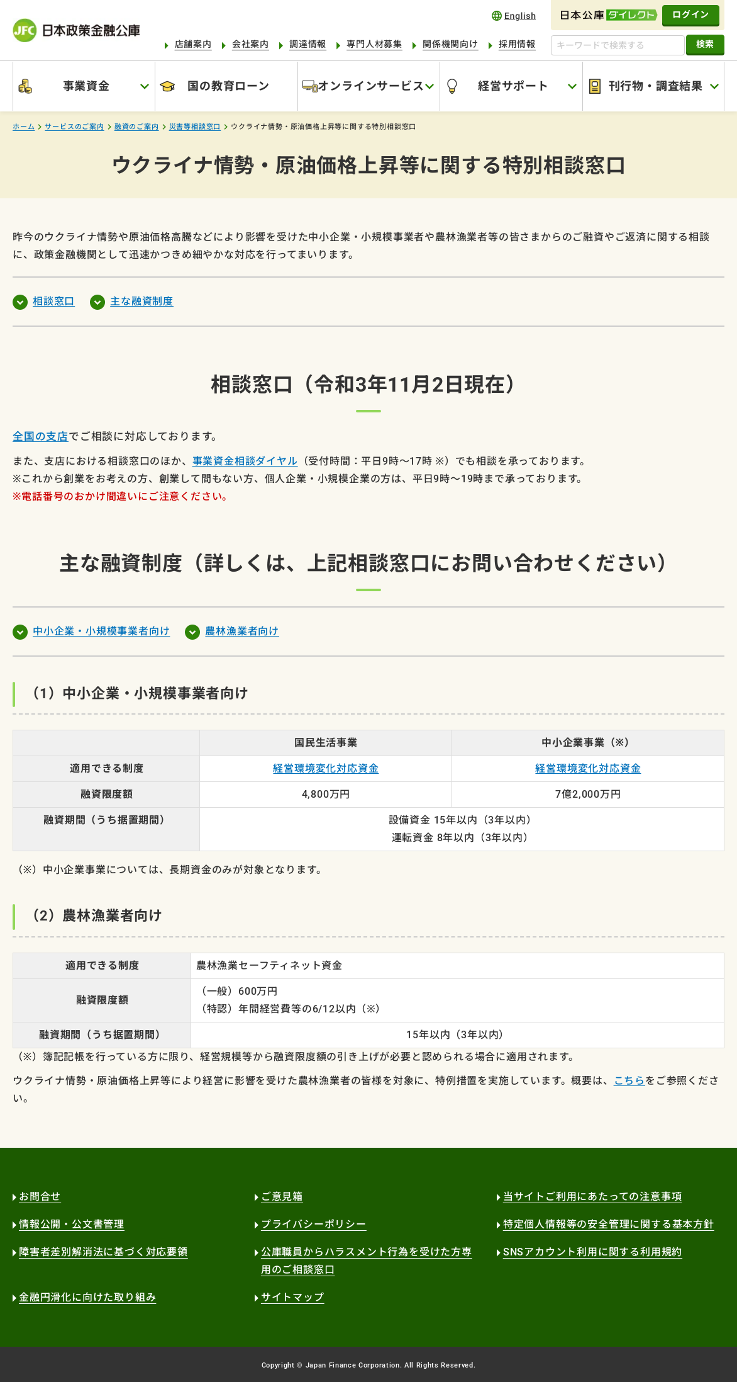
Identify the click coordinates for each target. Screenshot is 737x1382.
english (514, 15)
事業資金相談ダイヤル (245, 461)
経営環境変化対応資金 (326, 768)
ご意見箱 (282, 1197)
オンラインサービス (371, 86)
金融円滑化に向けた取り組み (87, 1297)
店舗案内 (193, 44)
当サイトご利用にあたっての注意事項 (592, 1197)
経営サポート (513, 86)
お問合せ (40, 1197)
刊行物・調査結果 (656, 86)
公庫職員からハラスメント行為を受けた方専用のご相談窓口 (366, 1261)
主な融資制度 (142, 301)
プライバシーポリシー (314, 1224)
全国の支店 (41, 436)
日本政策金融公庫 (76, 30)
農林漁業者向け (242, 631)
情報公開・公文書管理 (72, 1224)
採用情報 (517, 44)
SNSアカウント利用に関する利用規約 (592, 1252)
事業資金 (86, 86)
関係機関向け (451, 44)
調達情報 (307, 44)
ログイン (690, 14)
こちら (629, 1081)
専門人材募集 (374, 44)
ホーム (24, 127)
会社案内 (250, 44)
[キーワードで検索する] (618, 45)
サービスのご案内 (74, 127)
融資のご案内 (136, 127)
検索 (705, 44)
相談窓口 (54, 301)
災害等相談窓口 (195, 127)
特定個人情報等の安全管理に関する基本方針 (608, 1224)
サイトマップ (292, 1297)
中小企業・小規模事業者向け (101, 631)
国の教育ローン (228, 86)
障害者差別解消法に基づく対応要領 (103, 1252)
